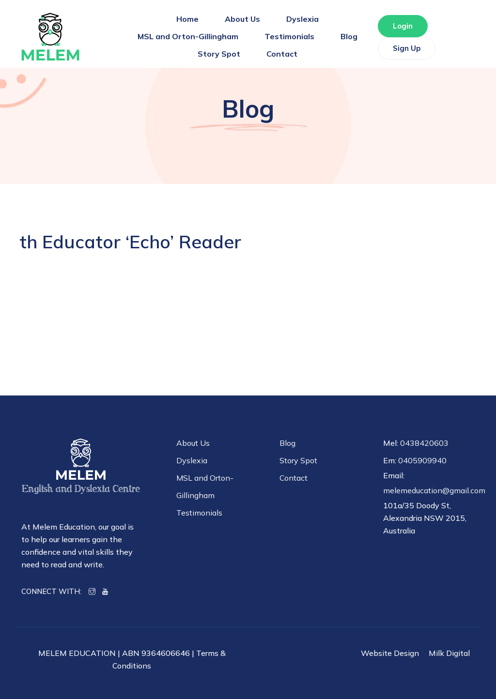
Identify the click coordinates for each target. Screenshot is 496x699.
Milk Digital (449, 653)
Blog (349, 36)
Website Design (390, 653)
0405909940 (422, 460)
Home (187, 19)
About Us (242, 19)
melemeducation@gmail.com (434, 490)
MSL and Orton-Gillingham (188, 36)
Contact (281, 54)
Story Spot (219, 54)
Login (403, 25)
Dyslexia (302, 19)
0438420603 (424, 443)
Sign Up (406, 48)
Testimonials (289, 36)
